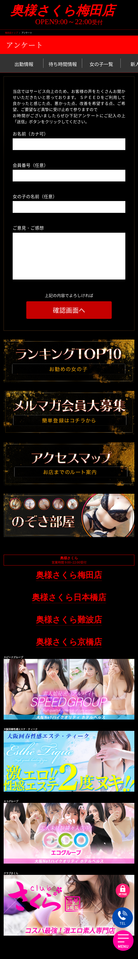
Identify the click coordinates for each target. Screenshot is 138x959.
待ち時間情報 (63, 63)
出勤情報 (23, 63)
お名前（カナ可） (30, 133)
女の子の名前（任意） (35, 196)
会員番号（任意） (30, 165)
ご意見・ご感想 (28, 228)
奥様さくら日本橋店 (69, 597)
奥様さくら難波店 (69, 619)
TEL (122, 918)
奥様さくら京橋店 (69, 641)
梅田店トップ (11, 32)
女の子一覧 (101, 63)
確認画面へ (69, 310)
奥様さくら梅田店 (69, 10)
